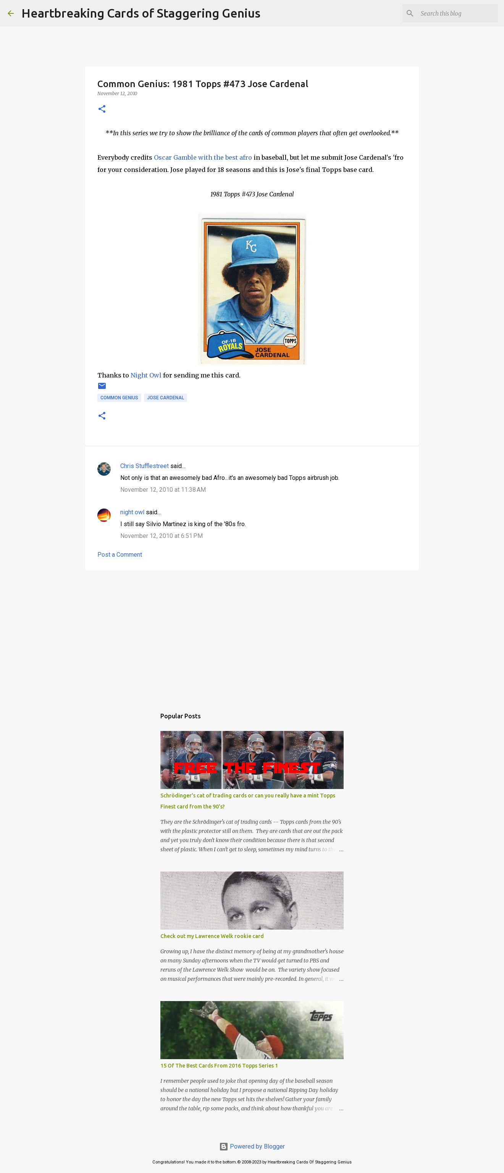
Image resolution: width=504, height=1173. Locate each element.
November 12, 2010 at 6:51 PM (161, 536)
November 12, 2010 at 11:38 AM (163, 489)
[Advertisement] (252, 635)
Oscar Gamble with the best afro (203, 157)
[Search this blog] (458, 13)
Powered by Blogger (252, 1146)
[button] (102, 109)
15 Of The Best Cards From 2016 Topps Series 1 (219, 1066)
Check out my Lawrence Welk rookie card (212, 936)
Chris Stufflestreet (144, 466)
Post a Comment (119, 554)
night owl (132, 512)
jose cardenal (165, 397)
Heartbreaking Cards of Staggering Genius (140, 13)
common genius (119, 397)
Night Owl (146, 375)
